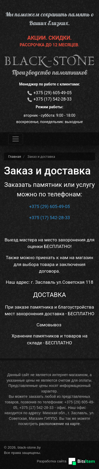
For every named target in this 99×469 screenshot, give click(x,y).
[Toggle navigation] (15, 139)
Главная (14, 157)
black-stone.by (49, 61)
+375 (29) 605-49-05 (52, 92)
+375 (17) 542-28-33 (52, 99)
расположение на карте (59, 424)
